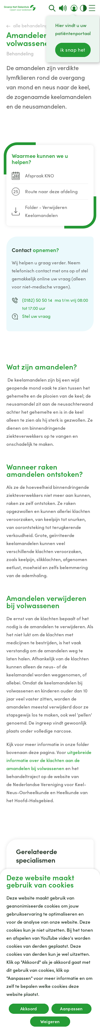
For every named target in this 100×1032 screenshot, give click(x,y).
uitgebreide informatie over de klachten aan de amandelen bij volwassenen (48, 760)
